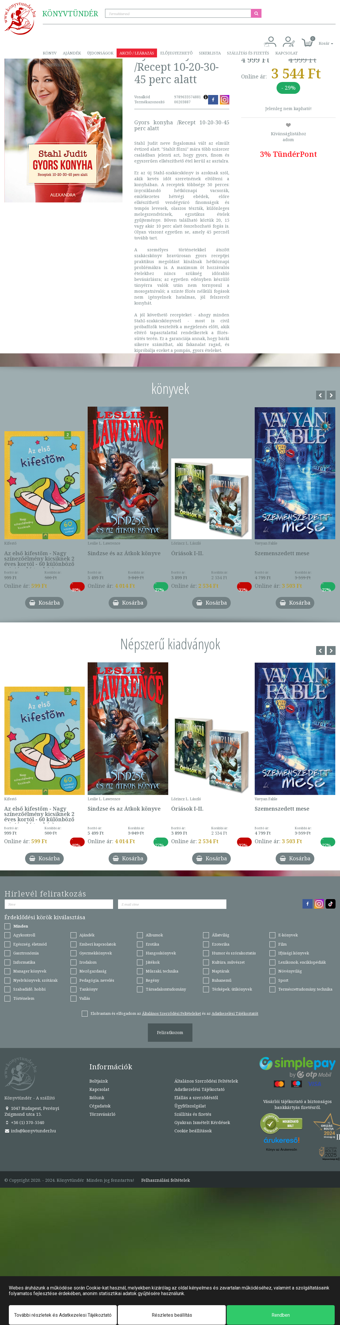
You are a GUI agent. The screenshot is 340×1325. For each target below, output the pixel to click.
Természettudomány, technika (305, 989)
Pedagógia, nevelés (96, 980)
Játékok (153, 962)
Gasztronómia (26, 953)
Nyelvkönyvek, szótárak (35, 980)
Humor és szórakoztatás (234, 953)
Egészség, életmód (30, 944)
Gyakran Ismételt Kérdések (202, 1122)
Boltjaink (98, 1081)
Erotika (152, 944)
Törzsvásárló (58, 64)
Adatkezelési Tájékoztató (199, 1089)
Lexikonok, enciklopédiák (302, 962)
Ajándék (72, 53)
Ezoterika (220, 944)
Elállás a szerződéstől (196, 1097)
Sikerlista (210, 53)
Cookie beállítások (193, 1131)
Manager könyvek (29, 971)
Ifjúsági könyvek (293, 953)
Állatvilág (220, 935)
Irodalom (88, 962)
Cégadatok (99, 1106)
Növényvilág (290, 971)
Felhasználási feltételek (165, 1180)
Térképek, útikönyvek (232, 989)
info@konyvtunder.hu (30, 1131)
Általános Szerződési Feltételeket (171, 1013)
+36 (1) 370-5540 (24, 1122)
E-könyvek (288, 935)
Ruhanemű (221, 980)
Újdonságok (100, 53)
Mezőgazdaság (93, 971)
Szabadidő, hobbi (29, 989)
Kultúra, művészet (228, 962)
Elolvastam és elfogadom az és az (174, 1013)
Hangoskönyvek (161, 953)
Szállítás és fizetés (248, 53)
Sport (283, 980)
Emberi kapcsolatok (97, 944)
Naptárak (220, 971)
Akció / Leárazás (137, 53)
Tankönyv (88, 989)
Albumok (154, 935)
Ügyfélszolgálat (190, 1106)
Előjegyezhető (176, 53)
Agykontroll (24, 935)
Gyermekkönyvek (95, 953)
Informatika (24, 962)
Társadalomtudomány (166, 989)
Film (282, 944)
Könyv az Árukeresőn (281, 1149)
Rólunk (96, 1097)
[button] (319, 40)
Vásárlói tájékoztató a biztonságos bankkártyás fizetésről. (297, 1104)
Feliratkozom (170, 1032)
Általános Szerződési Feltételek (206, 1081)
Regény (152, 980)
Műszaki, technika (162, 971)
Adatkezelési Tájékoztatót (235, 1013)
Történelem (23, 998)
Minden (20, 926)
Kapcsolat (286, 53)
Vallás (84, 998)
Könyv (50, 53)
